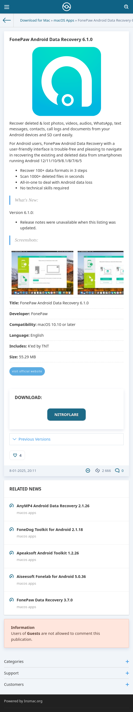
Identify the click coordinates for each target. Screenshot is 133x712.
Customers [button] (66, 684)
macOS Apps (64, 20)
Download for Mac (35, 20)
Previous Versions (35, 439)
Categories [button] (66, 661)
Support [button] (66, 673)
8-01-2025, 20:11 (22, 470)
